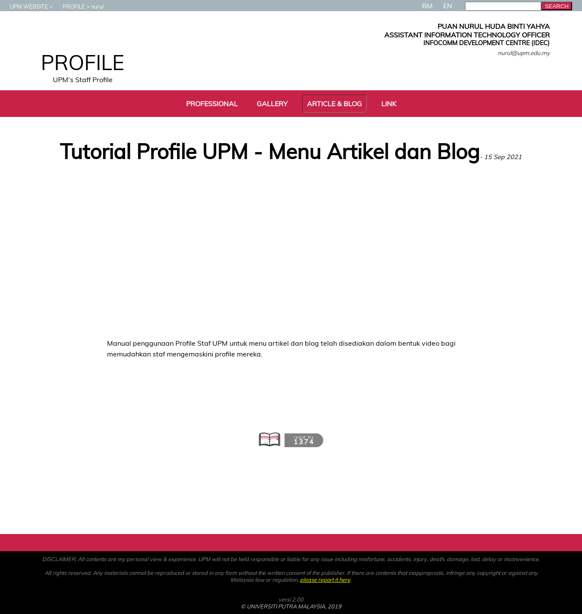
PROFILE (69, 6)
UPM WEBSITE (24, 6)
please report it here (325, 579)
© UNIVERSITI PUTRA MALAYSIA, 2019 (291, 606)
